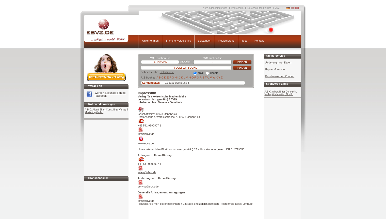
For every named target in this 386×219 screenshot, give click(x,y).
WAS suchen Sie (160, 58)
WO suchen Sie (212, 58)
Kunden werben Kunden (279, 76)
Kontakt (259, 40)
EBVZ (111, 30)
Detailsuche (167, 72)
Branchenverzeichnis (178, 40)
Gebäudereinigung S (177, 82)
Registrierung (226, 40)
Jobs (244, 40)
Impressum (237, 8)
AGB (277, 8)
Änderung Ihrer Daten (278, 62)
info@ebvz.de (146, 133)
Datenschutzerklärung (259, 8)
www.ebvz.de (146, 143)
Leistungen (204, 40)
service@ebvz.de (148, 186)
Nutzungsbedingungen (215, 8)
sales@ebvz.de (147, 172)
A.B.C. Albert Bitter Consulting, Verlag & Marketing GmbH (107, 111)
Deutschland (297, 8)
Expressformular (275, 69)
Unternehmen (150, 40)
